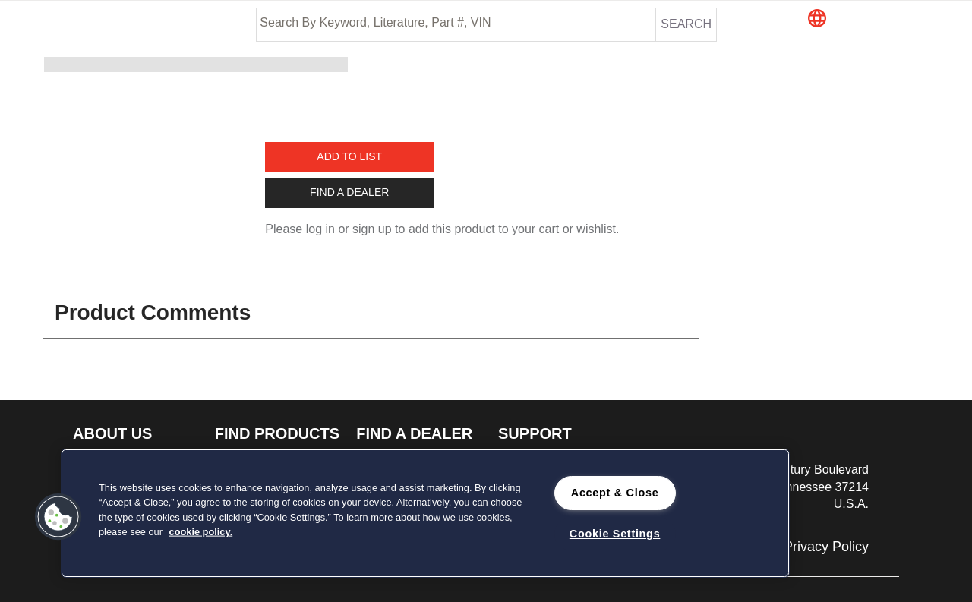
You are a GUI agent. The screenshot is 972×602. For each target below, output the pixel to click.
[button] (872, 20)
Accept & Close (615, 493)
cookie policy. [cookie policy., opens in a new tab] (201, 531)
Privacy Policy (826, 546)
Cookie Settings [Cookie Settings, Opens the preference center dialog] (615, 534)
